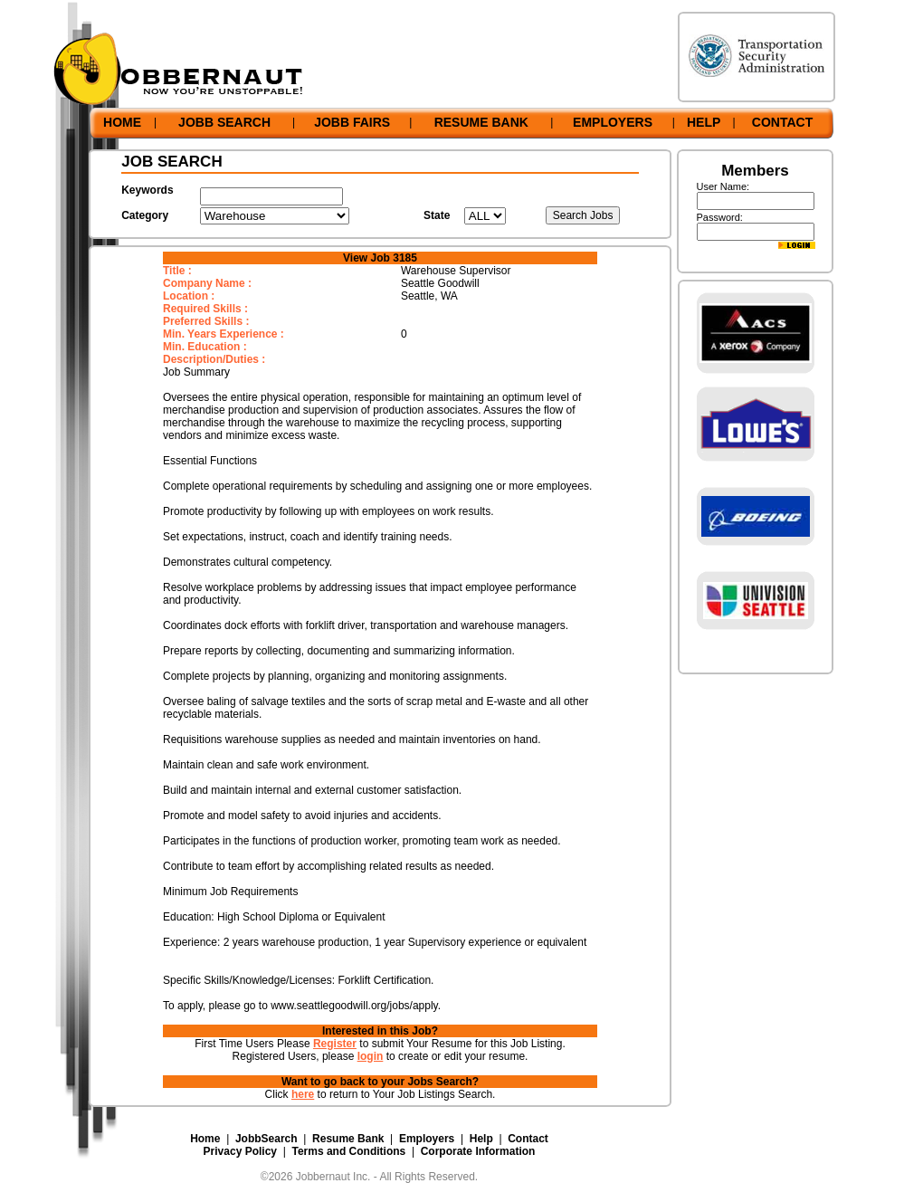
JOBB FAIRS (352, 122)
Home (205, 1138)
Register (335, 1043)
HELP (703, 122)
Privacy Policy (240, 1151)
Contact (528, 1138)
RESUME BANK (481, 122)
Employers (426, 1138)
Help (481, 1138)
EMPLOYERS (612, 122)
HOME (122, 122)
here (302, 1094)
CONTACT (782, 122)
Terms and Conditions (348, 1151)
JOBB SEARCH (224, 122)
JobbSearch (266, 1138)
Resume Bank (348, 1138)
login (370, 1056)
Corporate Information (478, 1151)
